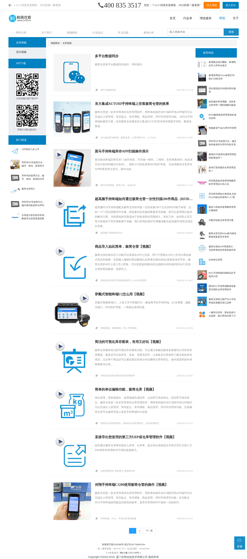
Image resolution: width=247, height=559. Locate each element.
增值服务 (206, 18)
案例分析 (149, 32)
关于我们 (47, 32)
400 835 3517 (122, 5)
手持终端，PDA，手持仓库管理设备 (118, 518)
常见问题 (123, 32)
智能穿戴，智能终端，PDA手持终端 (118, 328)
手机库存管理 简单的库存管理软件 (117, 375)
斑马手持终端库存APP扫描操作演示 (122, 151)
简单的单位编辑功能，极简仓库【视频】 (125, 389)
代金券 (187, 18)
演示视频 (21, 52)
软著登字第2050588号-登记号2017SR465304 (123, 544)
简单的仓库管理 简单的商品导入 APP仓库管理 (123, 280)
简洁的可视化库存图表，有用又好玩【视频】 (128, 342)
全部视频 (21, 42)
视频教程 (72, 32)
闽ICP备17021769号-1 (130, 552)
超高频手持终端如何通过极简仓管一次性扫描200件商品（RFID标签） (144, 199)
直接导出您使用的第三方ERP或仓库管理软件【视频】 (135, 437)
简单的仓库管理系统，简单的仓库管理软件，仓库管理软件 (129, 423)
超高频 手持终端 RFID (111, 233)
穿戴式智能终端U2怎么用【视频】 (120, 294)
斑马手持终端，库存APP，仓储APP (118, 185)
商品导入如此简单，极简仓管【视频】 (123, 246)
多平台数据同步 (107, 56)
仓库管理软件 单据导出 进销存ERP (117, 471)
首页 (173, 18)
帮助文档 (21, 32)
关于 (236, 18)
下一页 (149, 530)
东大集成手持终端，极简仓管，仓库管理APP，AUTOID (128, 137)
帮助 (222, 18)
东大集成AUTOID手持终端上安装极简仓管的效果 (132, 104)
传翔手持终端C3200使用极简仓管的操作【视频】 (131, 485)
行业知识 (98, 32)
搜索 (231, 31)
